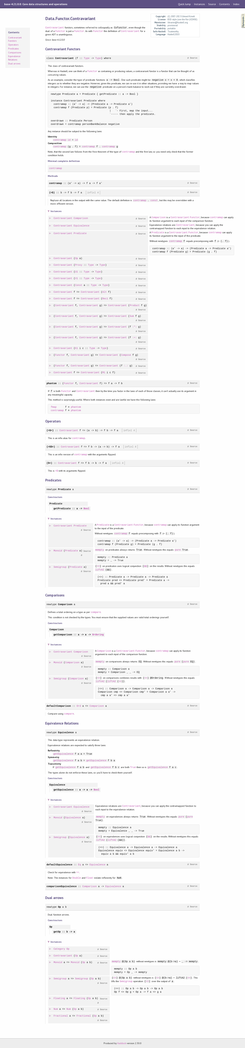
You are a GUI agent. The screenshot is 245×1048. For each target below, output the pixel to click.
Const (78, 285)
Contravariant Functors (15, 39)
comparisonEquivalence (61, 886)
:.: (126, 365)
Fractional (61, 1016)
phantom (51, 383)
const (154, 200)
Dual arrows (14, 63)
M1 (103, 372)
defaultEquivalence (59, 864)
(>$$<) (50, 446)
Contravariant (54, 27)
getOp (57, 931)
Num (56, 1009)
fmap (53, 407)
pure (178, 549)
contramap (59, 140)
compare (96, 612)
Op (76, 258)
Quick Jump (184, 4)
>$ (56, 470)
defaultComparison (58, 706)
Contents (224, 4)
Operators (13, 44)
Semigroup (60, 567)
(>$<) (50, 430)
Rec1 (105, 298)
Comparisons (14, 52)
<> (98, 566)
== (77, 872)
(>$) (52, 192)
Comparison (81, 218)
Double (76, 877)
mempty (99, 549)
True (133, 767)
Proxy (78, 265)
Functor (60, 31)
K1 (76, 348)
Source (212, 4)
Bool (86, 508)
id (69, 140)
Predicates (13, 48)
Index (236, 4)
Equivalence (82, 225)
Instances (199, 4)
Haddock (121, 1043)
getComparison (62, 634)
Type (86, 58)
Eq (79, 864)
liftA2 (99, 569)
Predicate (80, 233)
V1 (76, 278)
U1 (76, 272)
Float (89, 877)
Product (135, 305)
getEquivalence (63, 754)
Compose (126, 355)
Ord (79, 706)
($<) (49, 463)
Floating (59, 998)
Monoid (58, 550)
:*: (135, 327)
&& (145, 566)
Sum (132, 316)
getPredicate (62, 508)
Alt (104, 292)
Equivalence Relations (14, 58)
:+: (135, 337)
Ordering (98, 634)
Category (59, 949)
